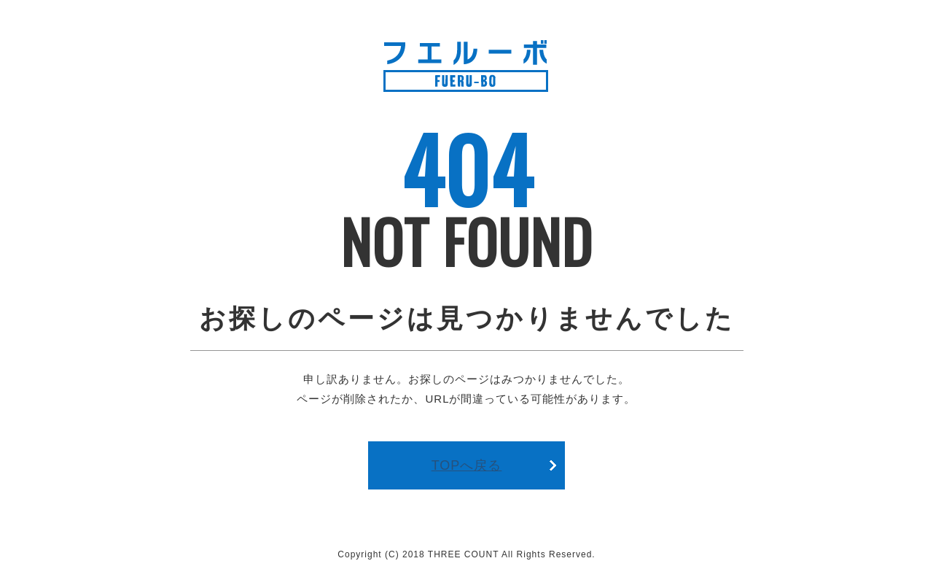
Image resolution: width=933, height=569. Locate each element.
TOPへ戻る (467, 465)
